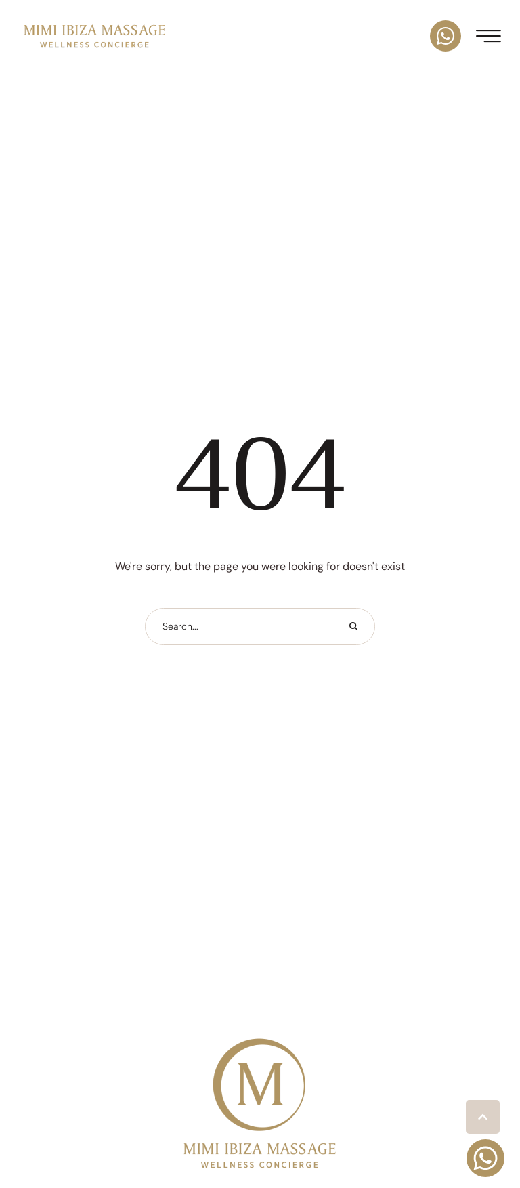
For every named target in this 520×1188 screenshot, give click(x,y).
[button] (483, 1117)
